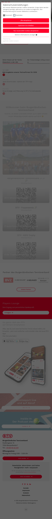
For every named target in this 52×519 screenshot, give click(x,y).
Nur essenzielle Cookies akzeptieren (26, 31)
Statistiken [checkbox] (19, 15)
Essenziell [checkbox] (9, 15)
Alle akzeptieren (26, 20)
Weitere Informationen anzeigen (26, 35)
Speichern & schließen (26, 25)
